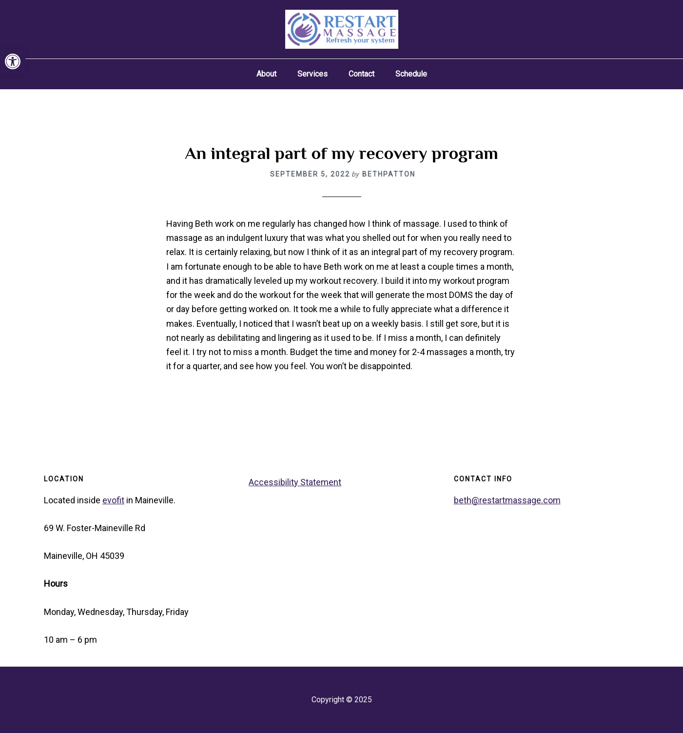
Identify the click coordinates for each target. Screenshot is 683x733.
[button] (12, 61)
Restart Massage (342, 29)
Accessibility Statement (295, 482)
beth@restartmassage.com (507, 500)
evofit (113, 500)
